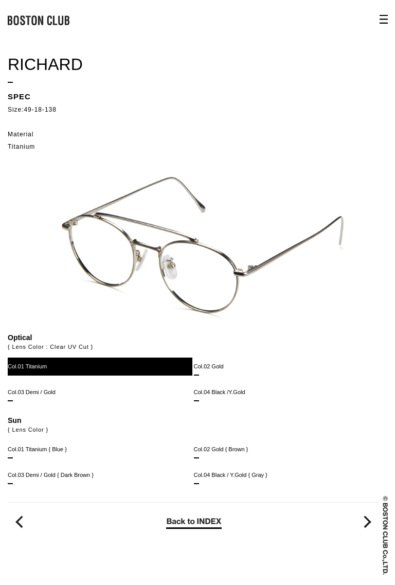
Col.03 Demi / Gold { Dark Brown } (51, 478)
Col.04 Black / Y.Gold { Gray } (230, 478)
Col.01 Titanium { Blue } (37, 452)
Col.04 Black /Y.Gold (219, 395)
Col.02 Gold (209, 369)
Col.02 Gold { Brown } (221, 452)
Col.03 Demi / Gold (32, 395)
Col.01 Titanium (27, 369)
